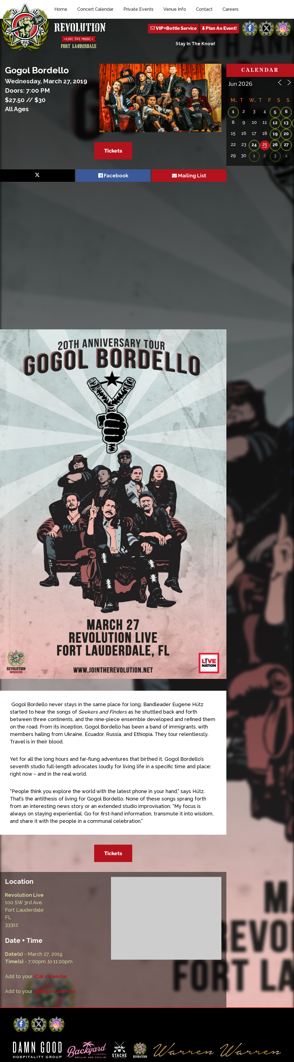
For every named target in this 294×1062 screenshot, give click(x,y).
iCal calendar (50, 976)
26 (275, 144)
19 (275, 133)
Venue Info (174, 9)
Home (60, 9)
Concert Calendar (95, 9)
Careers (231, 9)
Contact (204, 9)
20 (286, 133)
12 (275, 122)
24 (254, 144)
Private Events (138, 9)
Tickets (113, 151)
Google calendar (55, 991)
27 (286, 144)
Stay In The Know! (195, 43)
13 (286, 122)
